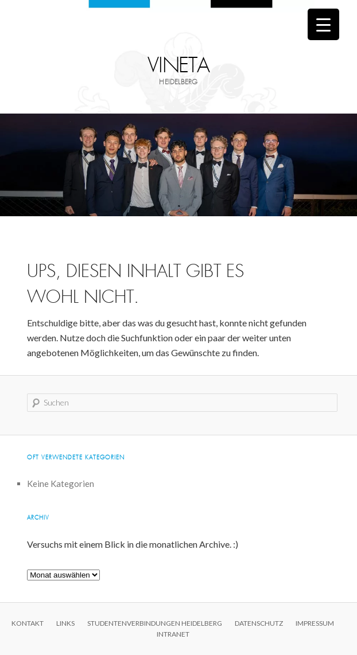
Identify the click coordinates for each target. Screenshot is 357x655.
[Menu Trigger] (323, 24)
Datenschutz (259, 623)
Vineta (179, 65)
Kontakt (27, 623)
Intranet (173, 634)
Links (65, 623)
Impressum (315, 623)
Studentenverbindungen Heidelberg (154, 623)
